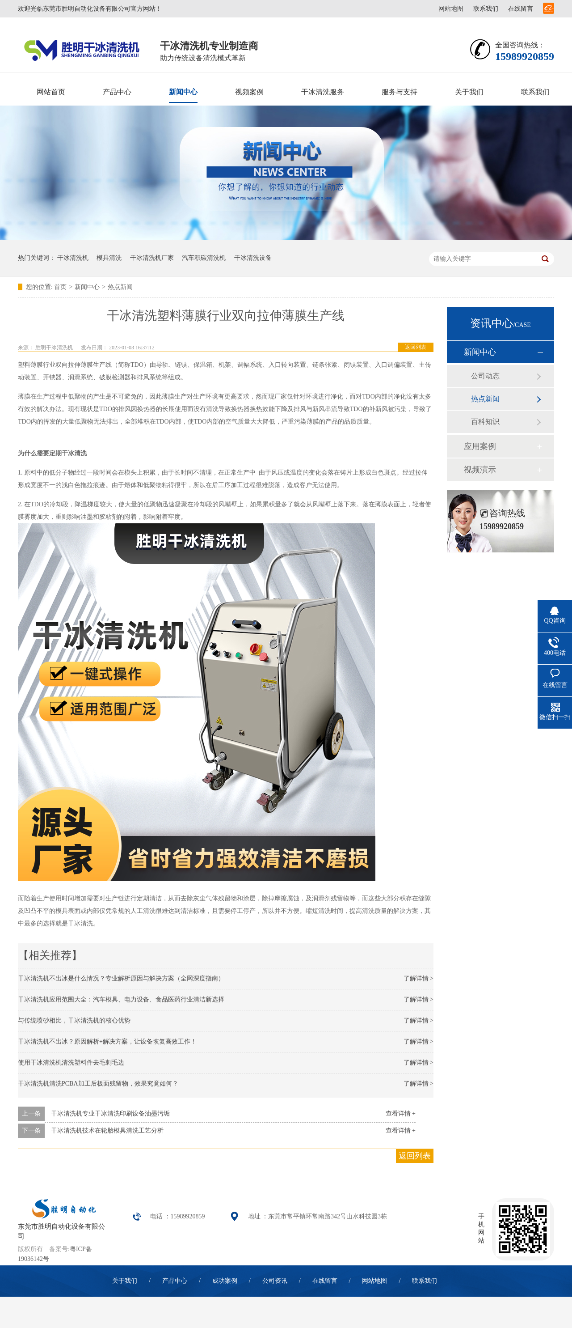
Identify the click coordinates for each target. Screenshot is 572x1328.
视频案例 (249, 92)
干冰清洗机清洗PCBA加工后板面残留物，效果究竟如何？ (98, 1083)
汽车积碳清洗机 (204, 258)
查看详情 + (401, 1113)
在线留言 (520, 8)
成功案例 (224, 1280)
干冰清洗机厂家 (152, 258)
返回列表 (415, 347)
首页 (60, 287)
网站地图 (450, 8)
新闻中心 (183, 92)
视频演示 (480, 469)
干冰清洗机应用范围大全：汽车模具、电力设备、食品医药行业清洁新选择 (121, 999)
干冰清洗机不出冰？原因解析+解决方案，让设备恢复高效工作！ (107, 1041)
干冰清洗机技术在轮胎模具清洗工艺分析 (107, 1130)
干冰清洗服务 (322, 92)
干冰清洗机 (72, 258)
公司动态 (485, 376)
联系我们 (485, 8)
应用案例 (480, 446)
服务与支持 (399, 92)
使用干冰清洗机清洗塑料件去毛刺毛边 (71, 1062)
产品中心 (117, 92)
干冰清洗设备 (253, 258)
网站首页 (51, 92)
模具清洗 (109, 258)
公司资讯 (274, 1280)
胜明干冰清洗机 (54, 347)
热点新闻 (120, 287)
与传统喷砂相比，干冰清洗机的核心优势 (74, 1020)
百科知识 (485, 421)
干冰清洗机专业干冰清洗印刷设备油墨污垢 (110, 1113)
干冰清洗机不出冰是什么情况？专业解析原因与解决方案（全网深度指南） (121, 978)
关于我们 (469, 92)
